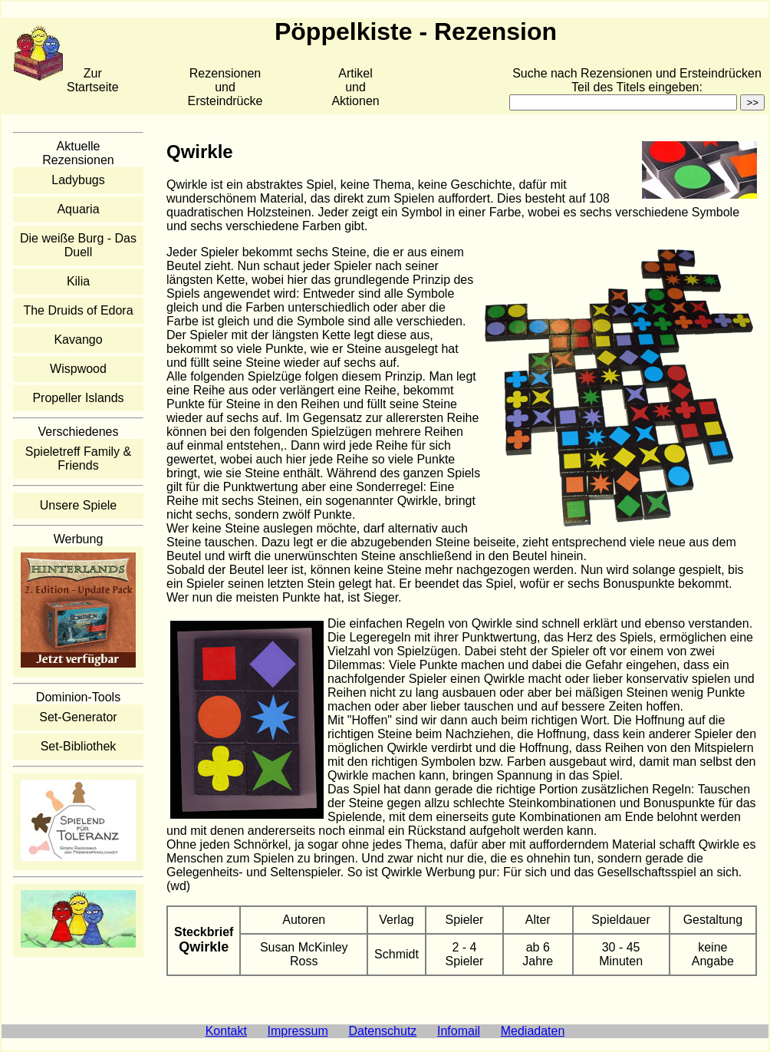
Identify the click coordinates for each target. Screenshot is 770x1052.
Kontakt (226, 1030)
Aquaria (78, 209)
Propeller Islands (77, 397)
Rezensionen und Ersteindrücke (225, 87)
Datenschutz (382, 1030)
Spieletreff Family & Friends (78, 458)
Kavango (78, 339)
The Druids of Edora (78, 310)
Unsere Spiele (78, 505)
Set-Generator (78, 717)
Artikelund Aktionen (355, 87)
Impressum (298, 1030)
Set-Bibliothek (79, 746)
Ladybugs (77, 179)
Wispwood (78, 368)
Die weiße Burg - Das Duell (78, 245)
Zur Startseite (93, 80)
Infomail (458, 1030)
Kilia (78, 281)
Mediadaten (533, 1030)
